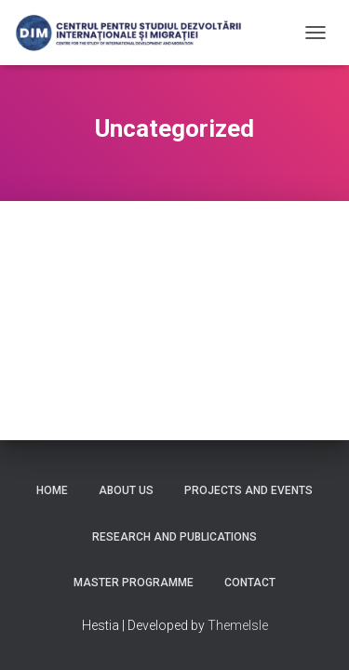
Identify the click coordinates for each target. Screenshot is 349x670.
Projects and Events (248, 490)
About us (126, 490)
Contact (249, 582)
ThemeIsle (238, 625)
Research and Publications (174, 536)
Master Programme (134, 582)
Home (52, 490)
